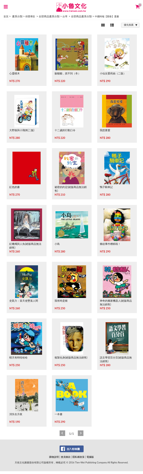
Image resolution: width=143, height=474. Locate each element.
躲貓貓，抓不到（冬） (68, 73)
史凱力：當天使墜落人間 (23, 300)
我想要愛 (105, 130)
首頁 (6, 16)
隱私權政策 (78, 456)
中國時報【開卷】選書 (107, 16)
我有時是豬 (61, 300)
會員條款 (66, 456)
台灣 (64, 16)
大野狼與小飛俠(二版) (21, 130)
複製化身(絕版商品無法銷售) (71, 357)
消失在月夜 (15, 414)
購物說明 (54, 456)
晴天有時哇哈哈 (18, 357)
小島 (57, 243)
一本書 (58, 414)
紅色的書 (14, 187)
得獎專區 (30, 16)
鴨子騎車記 (106, 187)
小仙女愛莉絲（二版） (113, 73)
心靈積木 (14, 73)
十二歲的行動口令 (65, 130)
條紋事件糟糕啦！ (110, 243)
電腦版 (90, 456)
